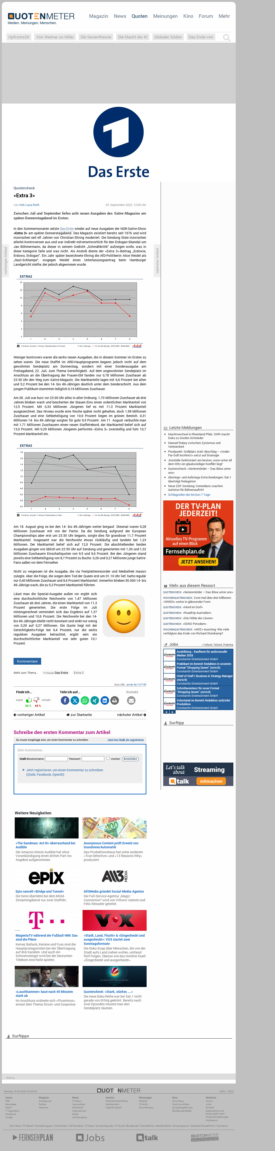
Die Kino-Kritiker (180, 1104)
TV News (89, 1125)
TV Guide (120, 1125)
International (79, 1110)
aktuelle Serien (163, 1125)
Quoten (140, 16)
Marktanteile (112, 1104)
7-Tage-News (12, 1110)
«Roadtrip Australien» (187, 613)
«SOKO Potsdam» (184, 624)
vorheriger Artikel (29, 714)
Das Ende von (201, 37)
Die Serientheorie (96, 37)
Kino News (15, 1125)
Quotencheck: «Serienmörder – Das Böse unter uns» (199, 470)
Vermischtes (78, 1104)
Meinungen (165, 16)
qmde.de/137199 (136, 684)
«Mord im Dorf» (183, 607)
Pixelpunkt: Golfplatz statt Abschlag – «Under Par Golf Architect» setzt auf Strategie (198, 453)
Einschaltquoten (104, 1125)
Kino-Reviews (146, 1107)
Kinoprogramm (181, 1125)
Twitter (9, 1117)
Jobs (208, 1104)
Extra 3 (78, 672)
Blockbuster (132, 1125)
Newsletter (10, 1104)
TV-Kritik (143, 1104)
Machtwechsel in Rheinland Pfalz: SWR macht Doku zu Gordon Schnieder (199, 436)
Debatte (143, 1101)
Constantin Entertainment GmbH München (195, 655)
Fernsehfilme (147, 1125)
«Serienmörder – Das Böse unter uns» (198, 592)
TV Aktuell (28, 1125)
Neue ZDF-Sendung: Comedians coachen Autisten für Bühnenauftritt (195, 488)
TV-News (77, 1101)
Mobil (8, 1107)
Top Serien (222, 1125)
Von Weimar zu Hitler (55, 37)
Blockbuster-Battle (182, 1110)
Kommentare (27, 661)
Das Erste (67, 229)
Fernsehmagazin (44, 1125)
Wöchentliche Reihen (117, 1101)
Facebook (10, 1114)
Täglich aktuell (114, 1107)
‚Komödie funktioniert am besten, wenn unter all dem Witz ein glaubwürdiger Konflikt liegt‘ (200, 462)
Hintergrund (45, 1101)
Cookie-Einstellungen (217, 1116)
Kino (188, 16)
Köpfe (75, 1114)
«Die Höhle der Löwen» (188, 618)
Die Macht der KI (133, 37)
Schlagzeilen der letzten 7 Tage (189, 494)
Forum (206, 16)
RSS (7, 1101)
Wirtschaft (77, 1107)
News (120, 16)
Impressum (212, 1120)
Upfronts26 (18, 37)
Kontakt (210, 1107)
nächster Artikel (131, 714)
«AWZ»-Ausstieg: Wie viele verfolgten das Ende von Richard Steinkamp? (196, 631)
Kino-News (178, 1101)
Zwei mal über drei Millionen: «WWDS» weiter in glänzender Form (197, 599)
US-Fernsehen (79, 1117)
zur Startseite (79, 714)
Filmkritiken (61, 1125)
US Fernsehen (76, 1125)
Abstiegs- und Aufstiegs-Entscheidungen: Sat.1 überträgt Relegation (199, 479)
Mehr (224, 16)
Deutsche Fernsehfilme (203, 1125)
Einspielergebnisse (182, 1107)
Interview (43, 1107)
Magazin (98, 16)
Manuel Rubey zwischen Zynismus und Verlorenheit (194, 445)
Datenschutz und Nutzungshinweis (215, 1112)
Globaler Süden (168, 37)
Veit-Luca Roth (29, 205)
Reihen (42, 1104)
